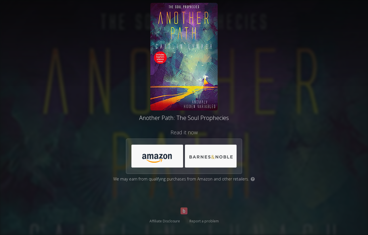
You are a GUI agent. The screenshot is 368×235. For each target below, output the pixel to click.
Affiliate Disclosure (165, 221)
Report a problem (204, 221)
